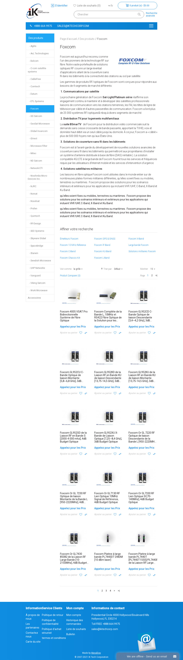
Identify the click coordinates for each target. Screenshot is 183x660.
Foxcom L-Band (101, 258)
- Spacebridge (35, 246)
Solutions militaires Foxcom (142, 251)
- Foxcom (33, 108)
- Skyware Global (37, 238)
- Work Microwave (37, 290)
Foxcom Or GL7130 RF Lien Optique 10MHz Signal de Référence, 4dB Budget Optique (107, 498)
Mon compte (73, 615)
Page (142, 275)
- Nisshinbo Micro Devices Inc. (37, 177)
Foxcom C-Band (68, 251)
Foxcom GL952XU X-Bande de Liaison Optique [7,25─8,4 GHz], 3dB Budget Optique (108, 437)
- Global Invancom (38, 131)
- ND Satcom (35, 160)
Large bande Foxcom (139, 245)
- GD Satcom (35, 116)
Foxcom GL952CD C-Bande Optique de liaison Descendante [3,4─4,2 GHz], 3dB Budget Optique (140, 317)
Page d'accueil (68, 38)
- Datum (32, 94)
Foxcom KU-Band (102, 251)
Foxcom (102, 38)
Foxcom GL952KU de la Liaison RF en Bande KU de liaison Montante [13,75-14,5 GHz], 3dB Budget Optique (142, 378)
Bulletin (70, 634)
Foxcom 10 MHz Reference (73, 245)
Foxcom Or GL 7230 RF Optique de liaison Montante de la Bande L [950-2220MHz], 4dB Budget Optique (74, 499)
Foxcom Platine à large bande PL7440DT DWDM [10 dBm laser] (108, 556)
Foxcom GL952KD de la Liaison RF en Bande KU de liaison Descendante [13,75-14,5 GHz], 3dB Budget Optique (107, 378)
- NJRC (32, 186)
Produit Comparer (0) (70, 275)
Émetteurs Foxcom (69, 238)
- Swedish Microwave (39, 260)
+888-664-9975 (40, 26)
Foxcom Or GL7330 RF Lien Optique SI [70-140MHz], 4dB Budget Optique (141, 498)
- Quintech (34, 216)
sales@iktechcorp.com (73, 26)
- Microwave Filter (37, 146)
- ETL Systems (36, 101)
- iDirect (32, 138)
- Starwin (33, 253)
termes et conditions (54, 637)
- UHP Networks (36, 268)
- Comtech (34, 86)
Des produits (36, 37)
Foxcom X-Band (136, 238)
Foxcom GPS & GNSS (104, 238)
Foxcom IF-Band (102, 245)
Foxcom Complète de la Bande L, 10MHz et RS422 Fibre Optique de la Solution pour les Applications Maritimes (108, 317)
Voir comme (65, 269)
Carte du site (33, 641)
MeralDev (96, 653)
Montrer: (144, 269)
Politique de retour (52, 615)
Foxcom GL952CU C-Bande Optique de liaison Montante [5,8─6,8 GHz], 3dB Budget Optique (72, 378)
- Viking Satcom (36, 283)
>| (156, 275)
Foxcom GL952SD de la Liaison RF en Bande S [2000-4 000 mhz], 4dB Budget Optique (73, 437)
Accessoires (34, 298)
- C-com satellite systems (37, 70)
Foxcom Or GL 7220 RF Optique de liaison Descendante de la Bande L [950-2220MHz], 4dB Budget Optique (143, 438)
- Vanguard (34, 275)
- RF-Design (34, 223)
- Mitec (32, 153)
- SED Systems (36, 231)
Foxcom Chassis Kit (70, 258)
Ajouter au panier (68, 332)
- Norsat (32, 193)
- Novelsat (34, 201)
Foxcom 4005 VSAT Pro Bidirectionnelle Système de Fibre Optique (74, 316)
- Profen (32, 208)
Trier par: (106, 268)
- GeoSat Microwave (39, 123)
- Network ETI (35, 168)
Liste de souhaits (76, 629)
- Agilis (32, 46)
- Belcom (33, 61)
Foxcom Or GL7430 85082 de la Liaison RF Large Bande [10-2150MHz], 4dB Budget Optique (73, 559)
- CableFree (34, 79)
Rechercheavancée (151, 14)
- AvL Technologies (38, 53)
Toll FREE (106, 623)
